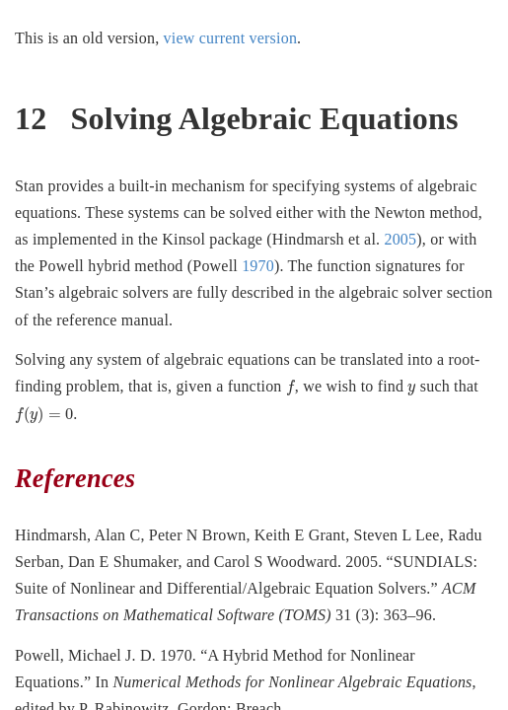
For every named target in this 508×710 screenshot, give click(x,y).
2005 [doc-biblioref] (400, 239)
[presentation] (290, 387)
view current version (231, 38)
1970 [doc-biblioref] (258, 265)
